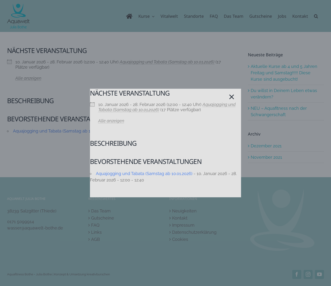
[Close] (231, 97)
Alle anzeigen (111, 120)
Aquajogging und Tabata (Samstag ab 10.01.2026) (144, 173)
